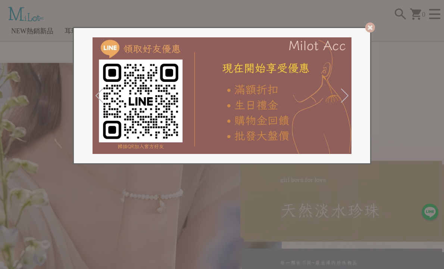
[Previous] (99, 96)
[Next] (344, 96)
